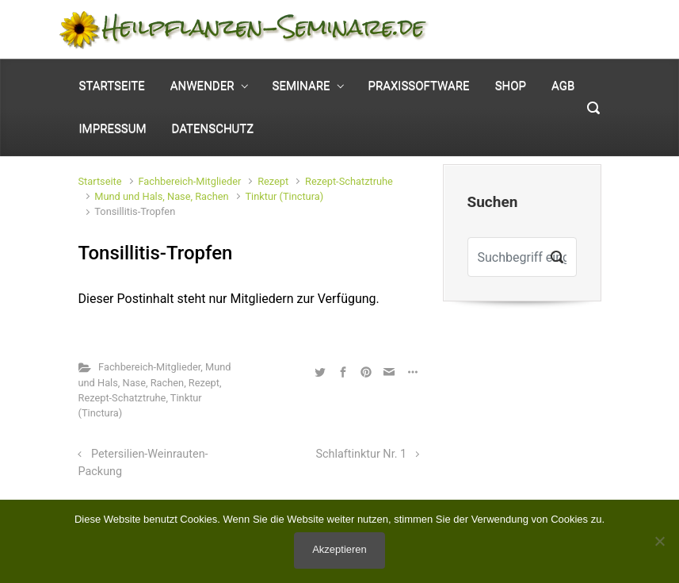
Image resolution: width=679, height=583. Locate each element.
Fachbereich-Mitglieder (189, 181)
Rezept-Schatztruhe (349, 181)
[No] (659, 541)
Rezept (272, 181)
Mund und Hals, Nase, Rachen (161, 196)
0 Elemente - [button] (544, 42)
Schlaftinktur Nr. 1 (361, 454)
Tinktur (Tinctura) (284, 196)
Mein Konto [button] (561, 17)
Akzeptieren (339, 549)
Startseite (100, 181)
